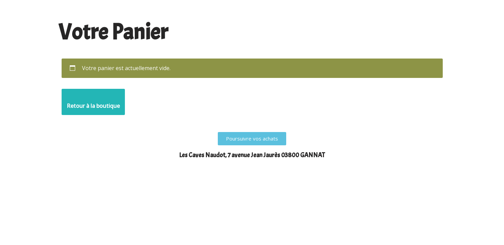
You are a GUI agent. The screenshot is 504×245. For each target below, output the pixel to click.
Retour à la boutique (93, 106)
